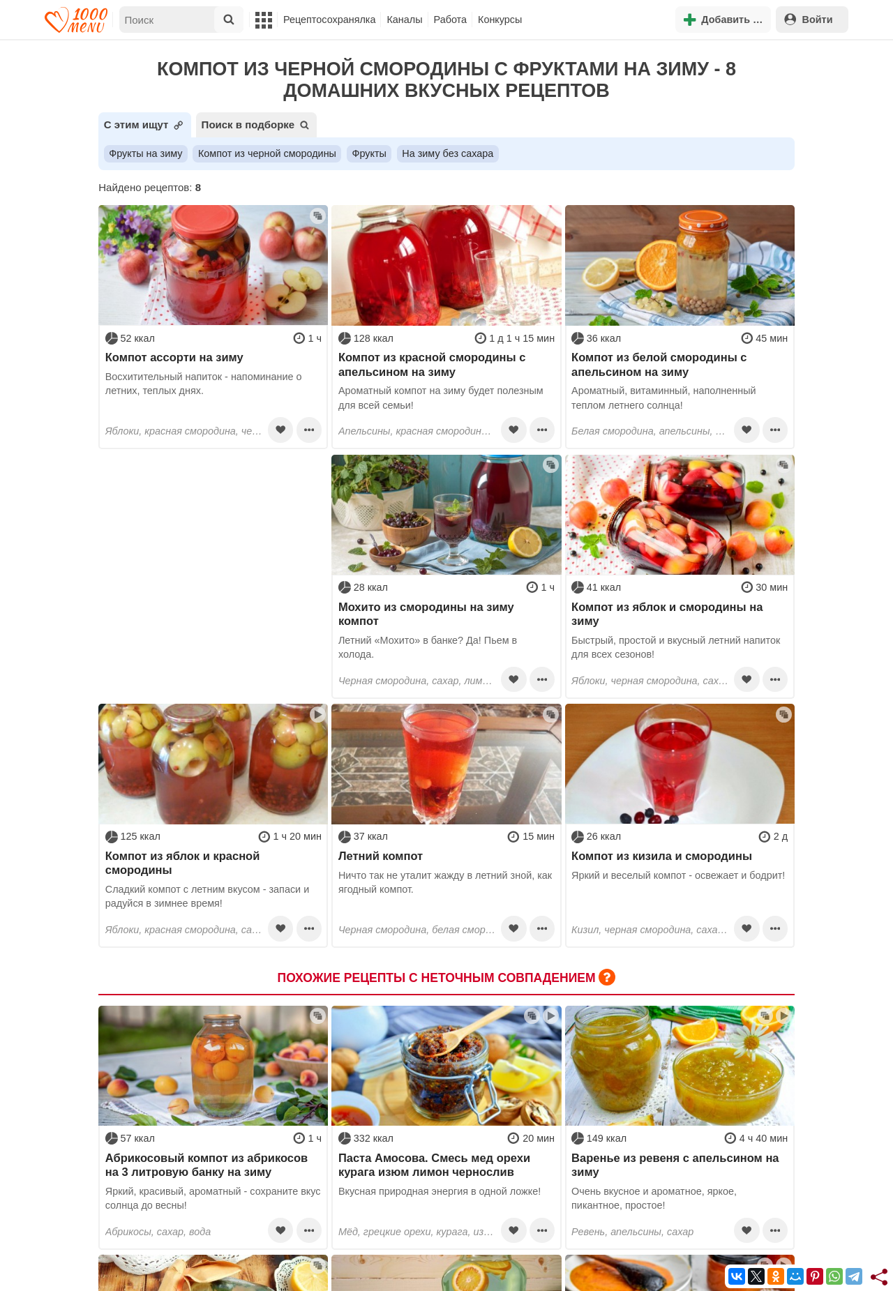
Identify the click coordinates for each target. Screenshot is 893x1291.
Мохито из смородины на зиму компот (426, 614)
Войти (808, 19)
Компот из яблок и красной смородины (182, 863)
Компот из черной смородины (267, 153)
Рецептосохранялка (329, 19)
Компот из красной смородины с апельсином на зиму (431, 364)
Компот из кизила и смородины (661, 856)
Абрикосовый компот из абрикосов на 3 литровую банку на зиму (206, 1165)
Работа (450, 19)
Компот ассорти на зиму (174, 357)
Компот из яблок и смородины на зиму (667, 614)
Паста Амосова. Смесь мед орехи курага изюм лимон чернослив (434, 1165)
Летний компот (380, 856)
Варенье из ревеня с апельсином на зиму (675, 1165)
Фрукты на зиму (145, 153)
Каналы (404, 19)
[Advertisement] (213, 542)
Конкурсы (500, 19)
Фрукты (369, 153)
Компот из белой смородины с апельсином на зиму (658, 364)
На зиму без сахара (447, 153)
